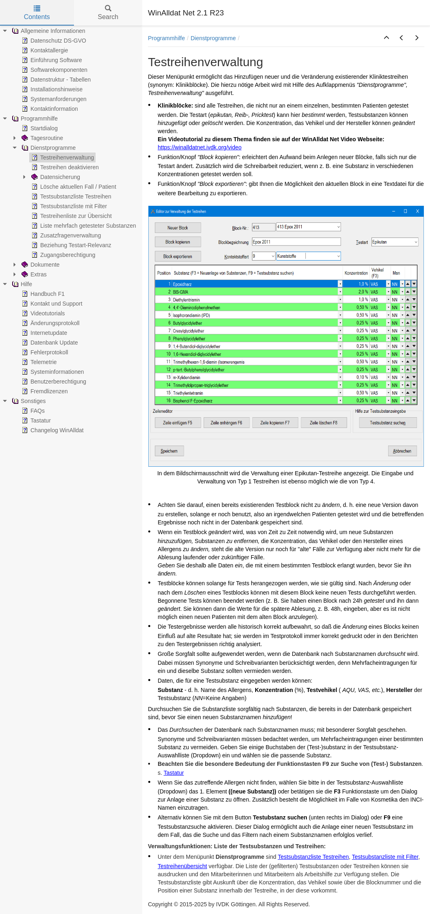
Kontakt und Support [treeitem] (51, 303)
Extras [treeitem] (33, 274)
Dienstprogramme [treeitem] (48, 148)
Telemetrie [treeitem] (38, 362)
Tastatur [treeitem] (35, 420)
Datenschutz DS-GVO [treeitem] (53, 40)
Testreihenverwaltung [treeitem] (62, 157)
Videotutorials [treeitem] (42, 313)
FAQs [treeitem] (32, 411)
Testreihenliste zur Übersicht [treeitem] (71, 216)
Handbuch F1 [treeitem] (42, 294)
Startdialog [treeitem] (39, 128)
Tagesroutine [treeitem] (41, 138)
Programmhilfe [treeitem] (34, 118)
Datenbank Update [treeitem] (49, 342)
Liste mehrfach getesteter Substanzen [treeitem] (83, 226)
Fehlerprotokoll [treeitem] (44, 352)
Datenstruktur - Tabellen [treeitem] (55, 79)
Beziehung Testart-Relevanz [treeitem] (70, 245)
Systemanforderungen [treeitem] (53, 99)
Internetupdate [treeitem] (43, 333)
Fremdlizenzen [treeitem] (44, 391)
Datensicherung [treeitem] (55, 177)
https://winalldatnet (181, 147)
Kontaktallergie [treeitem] (44, 50)
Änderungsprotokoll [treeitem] (50, 323)
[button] (386, 38)
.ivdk (211, 147)
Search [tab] (108, 12)
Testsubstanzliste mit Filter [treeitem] (68, 206)
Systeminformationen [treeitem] (52, 372)
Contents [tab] (37, 12)
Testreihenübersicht (182, 866)
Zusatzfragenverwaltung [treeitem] (65, 235)
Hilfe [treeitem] (21, 284)
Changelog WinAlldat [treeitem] (52, 430)
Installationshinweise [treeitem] (51, 89)
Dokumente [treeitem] (40, 264)
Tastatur (174, 773)
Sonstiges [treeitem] (28, 401)
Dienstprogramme (213, 38)
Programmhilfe (166, 38)
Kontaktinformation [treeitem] (49, 109)
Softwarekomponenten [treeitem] (53, 70)
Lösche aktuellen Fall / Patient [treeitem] (73, 187)
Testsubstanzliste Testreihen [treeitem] (70, 196)
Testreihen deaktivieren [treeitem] (64, 167)
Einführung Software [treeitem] (51, 60)
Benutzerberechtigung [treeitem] (53, 381)
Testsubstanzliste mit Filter (385, 857)
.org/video (229, 147)
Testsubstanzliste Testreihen (313, 857)
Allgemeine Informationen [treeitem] (47, 31)
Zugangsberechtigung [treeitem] (62, 255)
